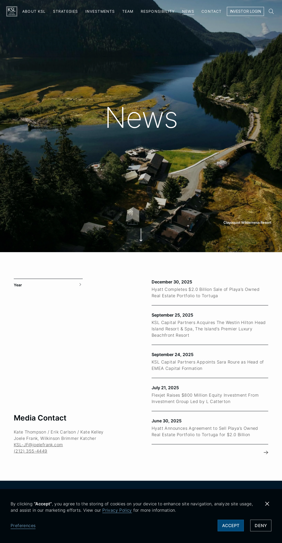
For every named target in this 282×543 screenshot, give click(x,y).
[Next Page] (266, 434)
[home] (11, 11)
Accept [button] (230, 525)
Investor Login (245, 11)
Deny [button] (261, 525)
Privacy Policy (117, 510)
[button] (267, 504)
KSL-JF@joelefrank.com (38, 426)
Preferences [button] (23, 525)
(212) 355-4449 (30, 432)
